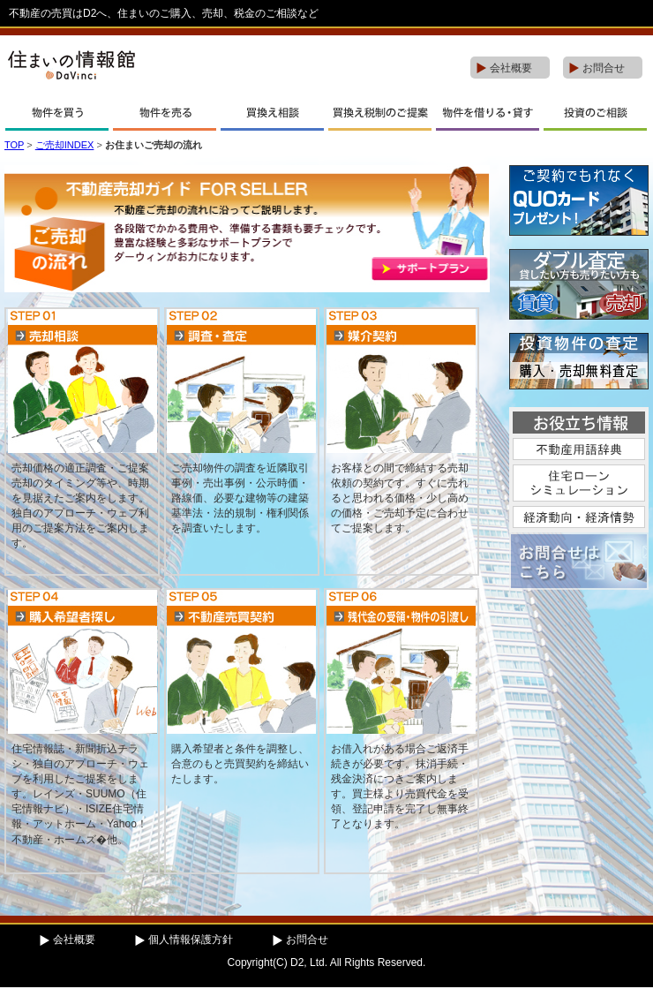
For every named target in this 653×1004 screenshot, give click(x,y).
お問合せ (603, 68)
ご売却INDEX (64, 145)
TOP (14, 145)
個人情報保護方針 (190, 939)
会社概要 (511, 68)
